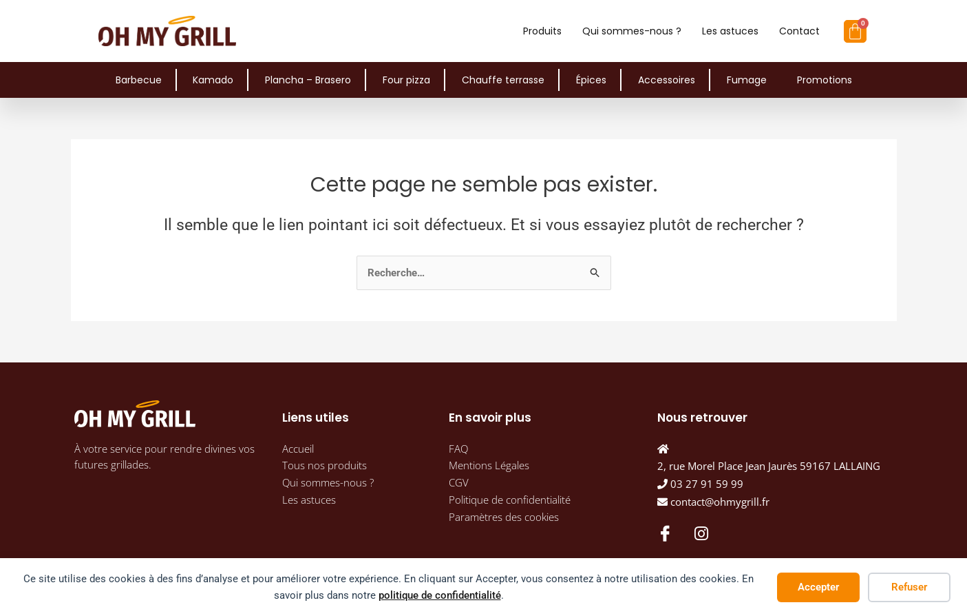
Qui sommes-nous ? (631, 31)
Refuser (909, 587)
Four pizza (406, 80)
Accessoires (666, 80)
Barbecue (139, 80)
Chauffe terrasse (503, 80)
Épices (591, 80)
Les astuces (730, 31)
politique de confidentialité (440, 595)
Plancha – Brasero (308, 80)
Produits (542, 31)
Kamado (213, 80)
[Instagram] (701, 533)
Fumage (747, 80)
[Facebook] (664, 533)
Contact (799, 31)
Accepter (818, 587)
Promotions (824, 80)
